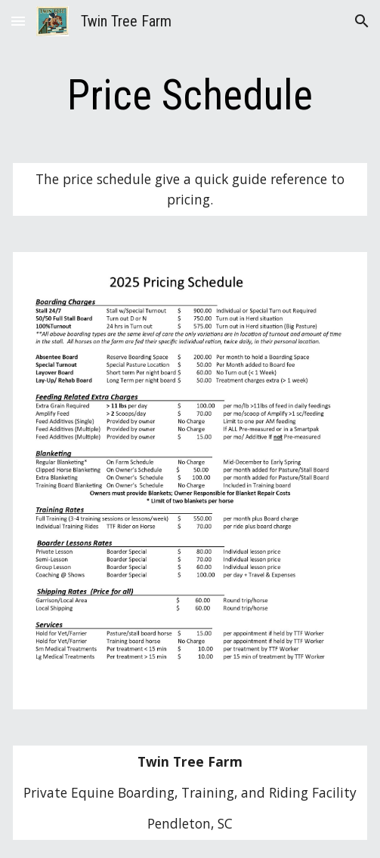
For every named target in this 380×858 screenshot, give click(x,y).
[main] (189, 95)
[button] (18, 21)
